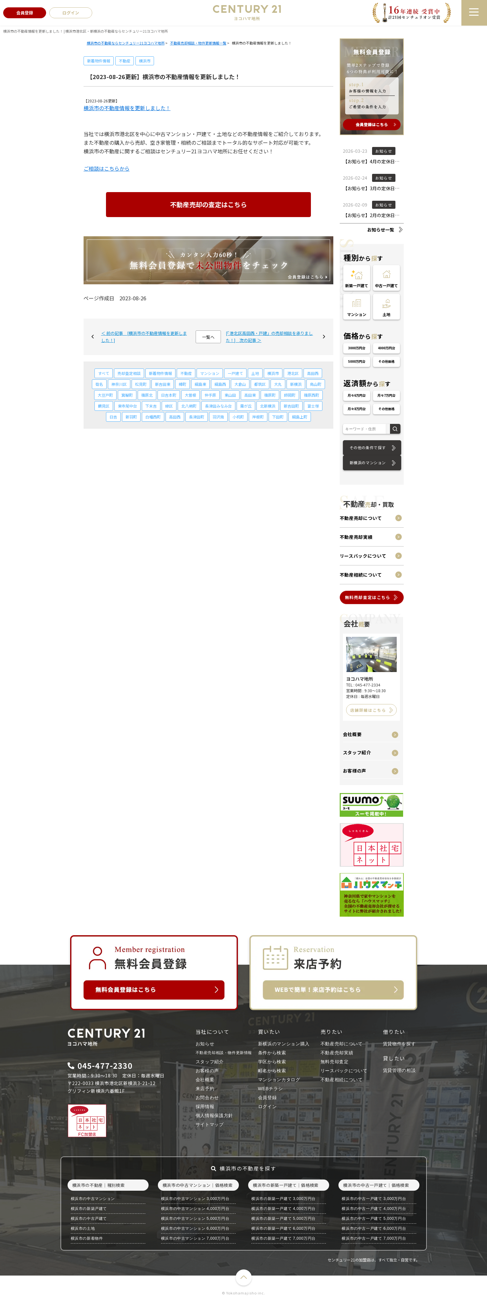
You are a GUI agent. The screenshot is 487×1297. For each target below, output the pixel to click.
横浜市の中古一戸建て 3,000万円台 (374, 1198)
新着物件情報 (98, 60)
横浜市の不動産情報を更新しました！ (127, 108)
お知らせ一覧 (380, 229)
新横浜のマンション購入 (284, 1043)
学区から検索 (272, 1061)
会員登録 (267, 1097)
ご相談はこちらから (107, 168)
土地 (255, 373)
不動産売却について (361, 518)
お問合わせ (207, 1097)
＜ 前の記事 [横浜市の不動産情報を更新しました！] (144, 336)
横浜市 (144, 60)
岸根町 (258, 416)
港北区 (293, 373)
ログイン (267, 1106)
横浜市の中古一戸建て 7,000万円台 (374, 1238)
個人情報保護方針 (214, 1115)
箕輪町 (127, 395)
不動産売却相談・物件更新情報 (224, 1052)
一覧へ (208, 337)
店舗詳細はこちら (368, 710)
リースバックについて (363, 556)
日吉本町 (168, 395)
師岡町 (290, 395)
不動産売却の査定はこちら (208, 204)
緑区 (169, 406)
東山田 (230, 395)
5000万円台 (356, 361)
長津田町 (196, 416)
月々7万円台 (386, 395)
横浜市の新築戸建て (89, 1208)
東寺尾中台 (127, 406)
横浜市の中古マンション (93, 1198)
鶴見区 (104, 406)
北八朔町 (189, 406)
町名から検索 (272, 1070)
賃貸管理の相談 (399, 1070)
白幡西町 (153, 416)
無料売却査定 (335, 1061)
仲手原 (210, 395)
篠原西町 (311, 395)
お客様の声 (355, 770)
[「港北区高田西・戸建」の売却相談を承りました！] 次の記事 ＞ (269, 336)
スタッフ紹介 (357, 752)
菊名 (99, 384)
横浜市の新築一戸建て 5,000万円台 (283, 1218)
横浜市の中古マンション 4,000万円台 (195, 1208)
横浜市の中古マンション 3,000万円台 (195, 1198)
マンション (209, 373)
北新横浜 (267, 406)
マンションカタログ (279, 1079)
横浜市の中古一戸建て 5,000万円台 (374, 1218)
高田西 (313, 373)
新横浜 (296, 384)
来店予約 (205, 1088)
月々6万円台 (357, 395)
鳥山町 (315, 384)
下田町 (278, 416)
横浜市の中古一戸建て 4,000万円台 (374, 1208)
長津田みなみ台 (218, 406)
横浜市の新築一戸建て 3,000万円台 (283, 1198)
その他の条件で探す (368, 447)
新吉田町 (291, 406)
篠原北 (147, 395)
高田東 (250, 395)
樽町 (182, 384)
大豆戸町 (105, 395)
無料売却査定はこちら (368, 597)
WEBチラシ (270, 1088)
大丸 (278, 384)
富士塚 (313, 406)
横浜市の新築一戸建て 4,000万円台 (283, 1208)
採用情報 (205, 1106)
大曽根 (190, 395)
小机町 (238, 416)
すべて (103, 373)
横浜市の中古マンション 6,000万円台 (195, 1228)
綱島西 (220, 384)
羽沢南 (218, 416)
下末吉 (151, 406)
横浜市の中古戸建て (89, 1218)
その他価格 (386, 361)
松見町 (141, 384)
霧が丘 (246, 406)
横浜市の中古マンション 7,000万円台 (195, 1238)
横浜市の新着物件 (87, 1238)
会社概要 (352, 734)
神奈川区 (119, 384)
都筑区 (260, 384)
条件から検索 (272, 1052)
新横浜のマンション (368, 462)
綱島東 (200, 384)
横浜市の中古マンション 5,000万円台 (195, 1218)
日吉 (113, 416)
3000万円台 (356, 347)
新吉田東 (162, 384)
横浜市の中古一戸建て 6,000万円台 (374, 1228)
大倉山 (240, 384)
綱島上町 (299, 416)
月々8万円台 (357, 408)
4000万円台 (386, 347)
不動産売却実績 (356, 537)
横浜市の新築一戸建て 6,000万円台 (283, 1228)
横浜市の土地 (83, 1228)
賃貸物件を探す (399, 1043)
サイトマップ (210, 1124)
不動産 (124, 60)
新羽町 (131, 416)
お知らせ (205, 1043)
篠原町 (270, 395)
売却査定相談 (129, 373)
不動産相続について (361, 574)
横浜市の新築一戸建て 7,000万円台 (283, 1238)
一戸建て (235, 373)
